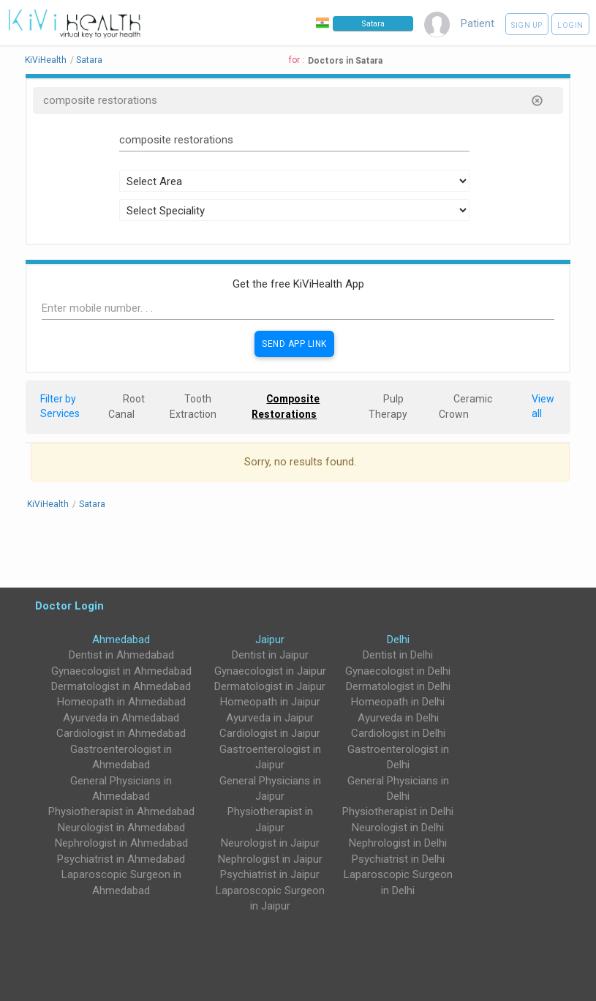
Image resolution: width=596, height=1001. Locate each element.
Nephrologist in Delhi (398, 843)
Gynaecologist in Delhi (397, 671)
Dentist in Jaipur (270, 654)
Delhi (398, 639)
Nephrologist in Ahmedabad (121, 843)
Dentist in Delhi (398, 654)
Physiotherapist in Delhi (397, 811)
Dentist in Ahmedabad (121, 654)
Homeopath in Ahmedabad (121, 701)
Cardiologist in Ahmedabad (121, 733)
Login (570, 25)
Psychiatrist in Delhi (398, 859)
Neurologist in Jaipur (270, 843)
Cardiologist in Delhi (398, 733)
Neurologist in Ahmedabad (121, 827)
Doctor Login (69, 605)
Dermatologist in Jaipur (269, 686)
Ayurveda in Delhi (398, 717)
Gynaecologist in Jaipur (270, 671)
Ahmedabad (121, 639)
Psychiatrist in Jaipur (270, 874)
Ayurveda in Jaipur (270, 717)
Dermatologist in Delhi (398, 686)
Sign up (527, 25)
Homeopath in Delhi (398, 701)
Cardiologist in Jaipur (269, 733)
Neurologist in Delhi (398, 827)
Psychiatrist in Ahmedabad (121, 859)
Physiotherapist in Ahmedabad (121, 811)
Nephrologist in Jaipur (270, 859)
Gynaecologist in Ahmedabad (121, 671)
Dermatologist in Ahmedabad (121, 686)
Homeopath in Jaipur (270, 701)
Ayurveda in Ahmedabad (121, 717)
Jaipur (269, 639)
